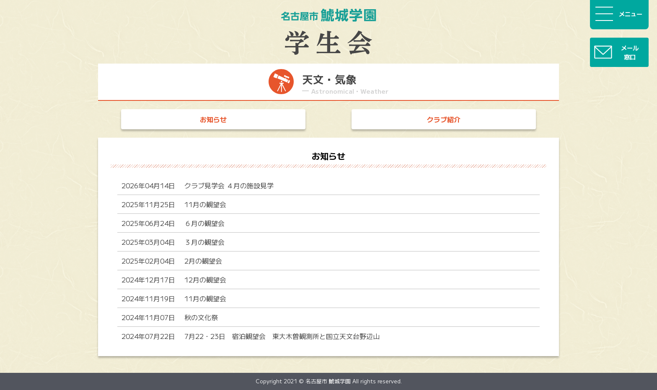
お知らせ (213, 119)
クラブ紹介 (443, 119)
